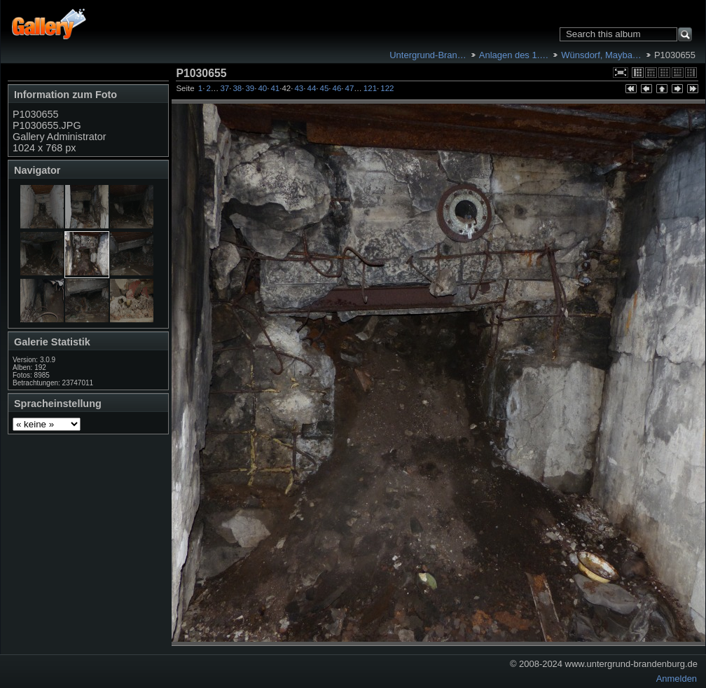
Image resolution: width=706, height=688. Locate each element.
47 (349, 88)
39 (249, 88)
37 (224, 88)
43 (298, 88)
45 (324, 88)
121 (370, 88)
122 (387, 88)
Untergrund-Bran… (427, 55)
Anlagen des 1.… (513, 55)
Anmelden (676, 678)
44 (311, 88)
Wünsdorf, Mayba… (601, 55)
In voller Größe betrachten (620, 72)
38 (237, 88)
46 (337, 88)
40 (262, 88)
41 (274, 88)
